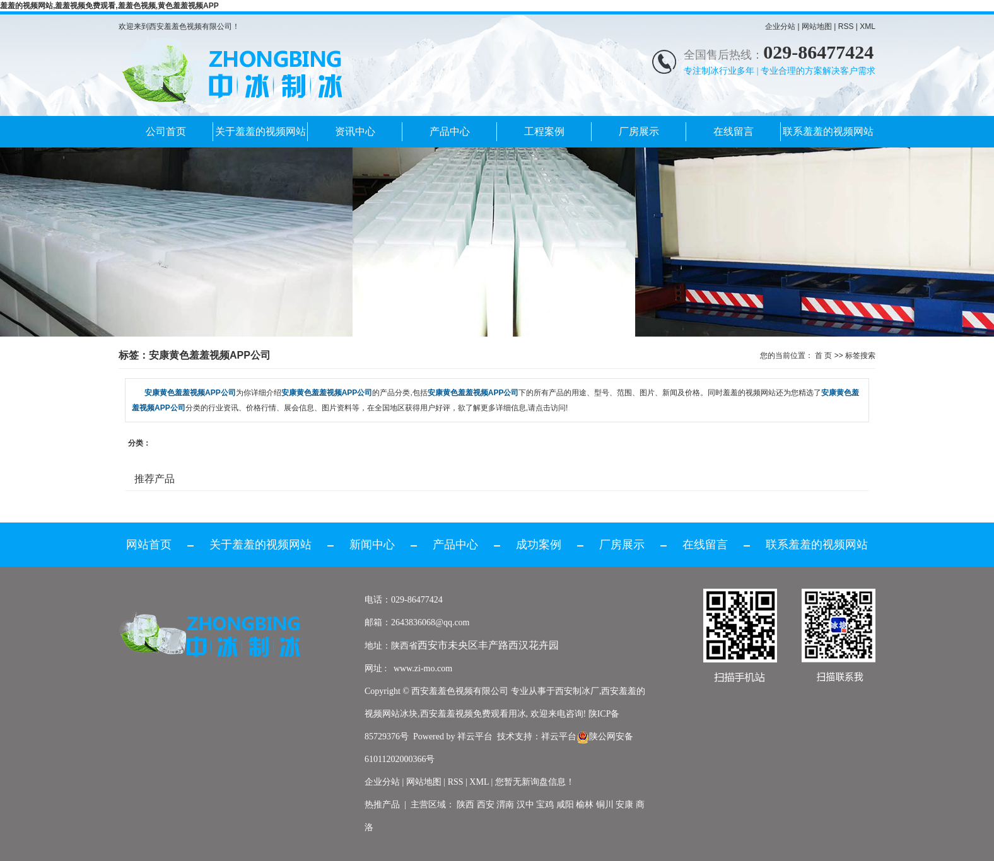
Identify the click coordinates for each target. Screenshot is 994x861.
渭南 (505, 804)
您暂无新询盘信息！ (535, 782)
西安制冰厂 (577, 691)
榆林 (584, 804)
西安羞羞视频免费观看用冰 (473, 714)
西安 (485, 804)
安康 (624, 804)
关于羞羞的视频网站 (260, 131)
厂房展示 (639, 131)
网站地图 (817, 26)
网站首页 (149, 544)
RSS (846, 26)
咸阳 (565, 804)
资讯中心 (355, 131)
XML (867, 26)
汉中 (525, 804)
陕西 (465, 804)
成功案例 (538, 544)
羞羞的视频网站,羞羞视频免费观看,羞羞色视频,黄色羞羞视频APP (109, 5)
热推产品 (382, 804)
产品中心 (450, 131)
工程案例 (544, 131)
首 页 (823, 355)
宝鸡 (545, 804)
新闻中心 (372, 544)
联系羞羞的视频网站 (828, 131)
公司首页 (166, 131)
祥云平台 (475, 736)
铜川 (605, 804)
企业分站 (780, 26)
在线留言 (733, 131)
